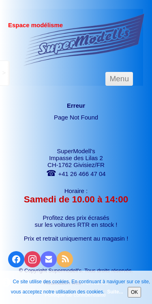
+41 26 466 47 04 (75, 173)
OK (134, 292)
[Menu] (119, 79)
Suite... (115, 292)
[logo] (84, 39)
